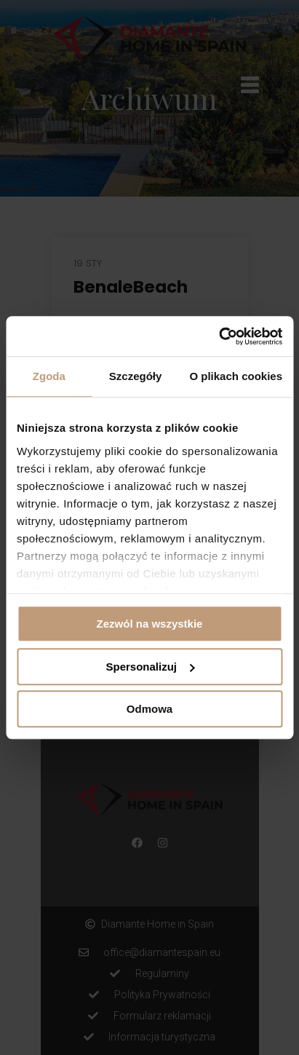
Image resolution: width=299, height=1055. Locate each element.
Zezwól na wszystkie (150, 623)
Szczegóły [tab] (135, 376)
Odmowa (149, 709)
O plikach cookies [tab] (235, 376)
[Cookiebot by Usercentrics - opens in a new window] (218, 336)
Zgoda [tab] (49, 376)
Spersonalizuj (149, 666)
